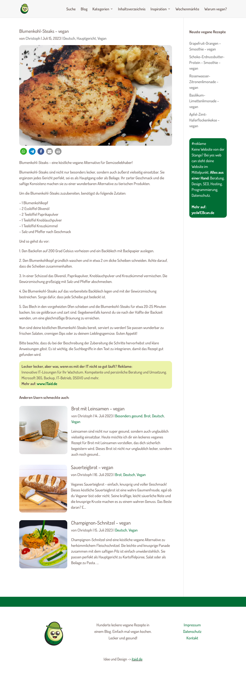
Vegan (101, 38)
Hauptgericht (86, 38)
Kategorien (100, 9)
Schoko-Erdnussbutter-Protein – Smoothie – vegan (206, 62)
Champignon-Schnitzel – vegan (101, 522)
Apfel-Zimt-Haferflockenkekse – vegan (204, 120)
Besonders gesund (128, 415)
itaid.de (137, 658)
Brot (147, 415)
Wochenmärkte (187, 9)
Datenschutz (192, 631)
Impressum (192, 624)
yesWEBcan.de (203, 212)
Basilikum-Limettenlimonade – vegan (204, 101)
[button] (23, 151)
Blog (84, 9)
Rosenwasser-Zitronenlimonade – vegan (203, 81)
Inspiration (158, 9)
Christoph (33, 38)
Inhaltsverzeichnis (131, 9)
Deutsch (69, 38)
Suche (71, 9)
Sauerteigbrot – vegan (92, 467)
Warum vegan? (215, 9)
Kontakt (192, 637)
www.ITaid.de (47, 383)
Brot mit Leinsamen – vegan (98, 408)
